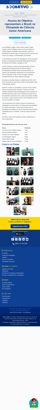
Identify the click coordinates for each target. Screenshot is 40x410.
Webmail (4, 302)
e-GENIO (5, 253)
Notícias (22, 13)
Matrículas (5, 271)
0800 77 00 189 (21, 243)
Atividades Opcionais (8, 261)
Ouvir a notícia (20, 43)
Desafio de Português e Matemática (13, 273)
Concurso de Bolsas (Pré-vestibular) (12, 275)
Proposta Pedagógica (8, 255)
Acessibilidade (27, 312)
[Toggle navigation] (31, 7)
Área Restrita (6, 296)
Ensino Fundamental (8, 285)
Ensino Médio (6, 287)
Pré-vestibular (6, 289)
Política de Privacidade (16, 312)
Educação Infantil (7, 283)
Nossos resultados (7, 259)
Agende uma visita (7, 269)
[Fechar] (37, 398)
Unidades (5, 300)
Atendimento (14, 2)
